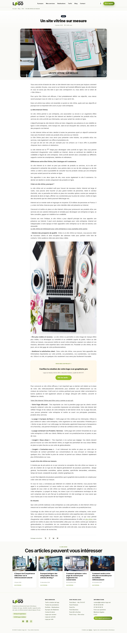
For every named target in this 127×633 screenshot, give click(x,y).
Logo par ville (49, 619)
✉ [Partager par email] (57, 538)
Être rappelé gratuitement (103, 618)
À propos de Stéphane (52, 609)
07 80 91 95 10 (98, 607)
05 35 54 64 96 (98, 605)
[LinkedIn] (27, 621)
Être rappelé (109, 3)
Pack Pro (72, 607)
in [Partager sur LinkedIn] (53, 538)
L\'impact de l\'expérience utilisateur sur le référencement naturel (24, 576)
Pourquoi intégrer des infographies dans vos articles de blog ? (49, 576)
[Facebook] (23, 621)
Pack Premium (73, 605)
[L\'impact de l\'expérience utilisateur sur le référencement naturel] (25, 563)
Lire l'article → (18, 585)
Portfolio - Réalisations (52, 607)
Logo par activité (50, 617)
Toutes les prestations (52, 605)
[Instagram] (31, 621)
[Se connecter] (100, 3)
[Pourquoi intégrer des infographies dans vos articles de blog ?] (50, 563)
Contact (82, 3)
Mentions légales (99, 612)
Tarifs (70, 3)
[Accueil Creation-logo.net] (18, 3)
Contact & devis (50, 612)
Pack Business (73, 609)
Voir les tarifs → (64, 377)
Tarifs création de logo (52, 602)
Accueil (14, 8)
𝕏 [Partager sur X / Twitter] (45, 538)
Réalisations (61, 3)
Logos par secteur (50, 614)
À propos (40, 3)
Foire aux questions (100, 609)
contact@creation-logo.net (102, 602)
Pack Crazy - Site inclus (76, 614)
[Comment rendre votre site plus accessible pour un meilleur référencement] (102, 563)
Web (23, 8)
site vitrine (89, 519)
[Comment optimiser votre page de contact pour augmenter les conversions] (76, 563)
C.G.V (95, 614)
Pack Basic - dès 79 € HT (77, 602)
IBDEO (90, 630)
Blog (75, 3)
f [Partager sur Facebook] (49, 538)
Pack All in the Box (75, 612)
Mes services (50, 3)
